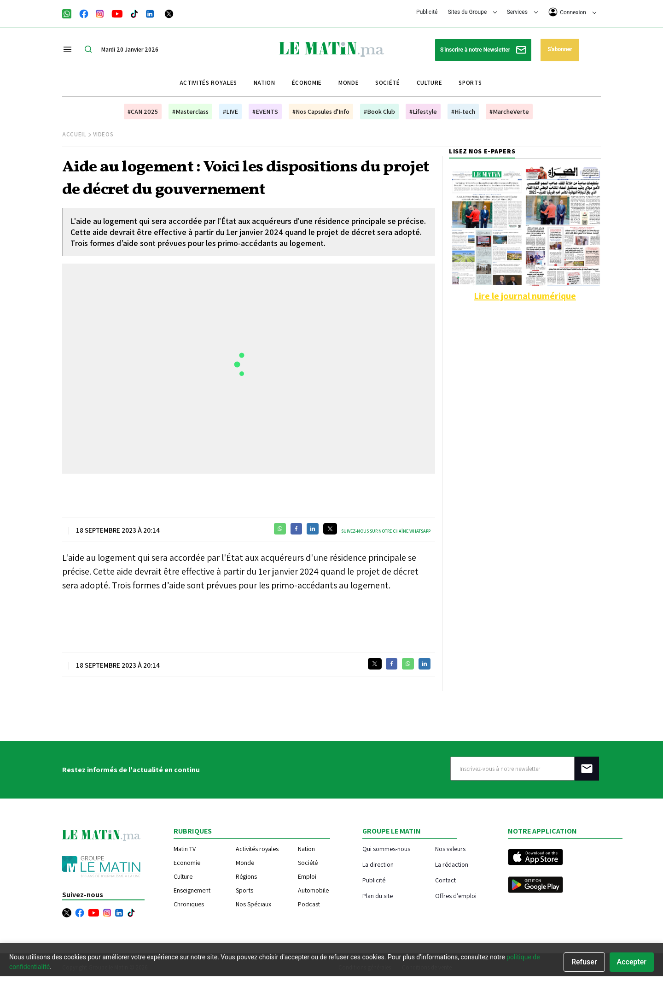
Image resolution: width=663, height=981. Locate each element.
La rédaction (451, 864)
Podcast (309, 904)
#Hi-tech (463, 111)
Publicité (426, 12)
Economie (187, 862)
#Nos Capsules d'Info (320, 111)
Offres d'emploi (456, 895)
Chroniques (189, 904)
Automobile (313, 890)
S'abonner (559, 49)
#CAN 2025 (143, 111)
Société (387, 83)
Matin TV (185, 849)
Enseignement (192, 890)
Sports (470, 83)
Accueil (74, 134)
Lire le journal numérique (525, 296)
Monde (348, 83)
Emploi (307, 876)
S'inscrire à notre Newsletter (483, 50)
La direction (378, 864)
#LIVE (230, 111)
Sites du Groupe (472, 12)
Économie (307, 83)
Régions (246, 876)
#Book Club (379, 111)
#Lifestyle (423, 111)
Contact (445, 880)
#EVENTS (265, 111)
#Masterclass (190, 111)
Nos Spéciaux (253, 904)
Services (522, 12)
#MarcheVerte (509, 111)
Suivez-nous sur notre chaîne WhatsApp (385, 531)
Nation (264, 83)
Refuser (584, 962)
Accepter (631, 962)
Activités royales (208, 83)
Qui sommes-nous (386, 848)
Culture (429, 83)
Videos (103, 134)
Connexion (572, 12)
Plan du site (377, 895)
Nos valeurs (450, 848)
